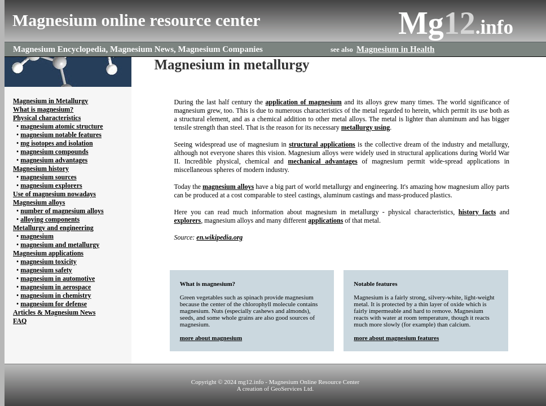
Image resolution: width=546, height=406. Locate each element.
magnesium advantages (53, 160)
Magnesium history (41, 169)
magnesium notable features (61, 135)
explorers (187, 220)
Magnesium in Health (395, 49)
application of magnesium (304, 102)
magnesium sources (48, 177)
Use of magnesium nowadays (54, 194)
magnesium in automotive (57, 279)
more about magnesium (211, 337)
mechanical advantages (323, 161)
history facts (477, 212)
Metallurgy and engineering (53, 228)
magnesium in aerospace (55, 287)
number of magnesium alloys (61, 211)
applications (325, 220)
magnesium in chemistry (55, 295)
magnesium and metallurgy (59, 245)
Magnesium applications (48, 253)
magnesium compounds (54, 152)
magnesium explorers (51, 185)
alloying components (50, 219)
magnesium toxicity (48, 262)
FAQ (20, 321)
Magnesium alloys (39, 202)
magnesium (37, 236)
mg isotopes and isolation (56, 143)
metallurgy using (365, 127)
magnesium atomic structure (61, 126)
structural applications (322, 144)
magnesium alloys (228, 187)
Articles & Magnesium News (54, 312)
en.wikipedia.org (219, 237)
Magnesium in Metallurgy (50, 101)
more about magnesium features (396, 337)
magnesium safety (46, 270)
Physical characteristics (47, 118)
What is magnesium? (43, 109)
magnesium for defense (53, 304)
